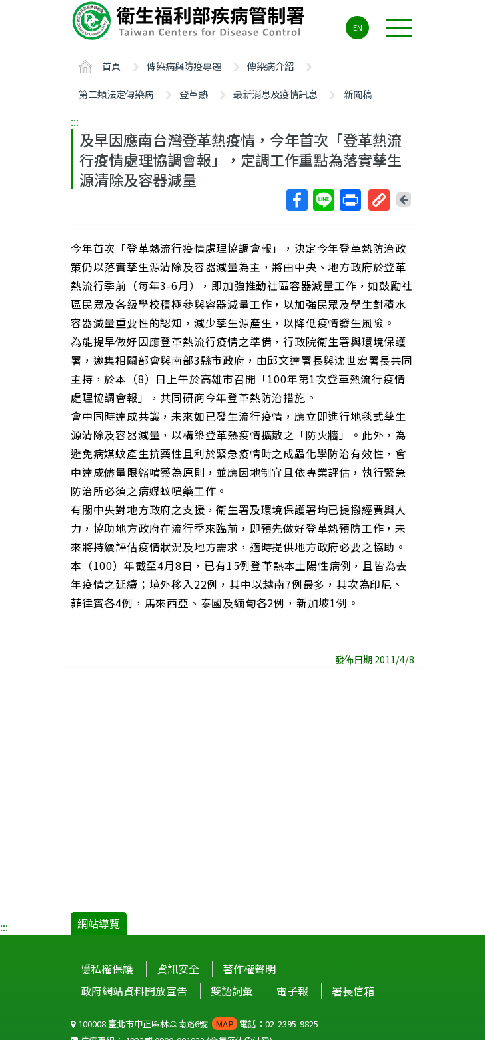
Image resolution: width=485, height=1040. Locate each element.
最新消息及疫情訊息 (275, 94)
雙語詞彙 (232, 991)
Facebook (296, 200)
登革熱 (193, 94)
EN (357, 27)
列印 (349, 200)
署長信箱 (353, 991)
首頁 (111, 66)
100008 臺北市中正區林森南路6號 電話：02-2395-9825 (194, 1023)
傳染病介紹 (270, 66)
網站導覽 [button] (98, 923)
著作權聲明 (249, 969)
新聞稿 (358, 94)
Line (323, 200)
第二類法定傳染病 (116, 94)
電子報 (292, 991)
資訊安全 (178, 969)
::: (75, 121)
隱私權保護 (106, 969)
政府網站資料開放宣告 (134, 991)
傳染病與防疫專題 (184, 66)
